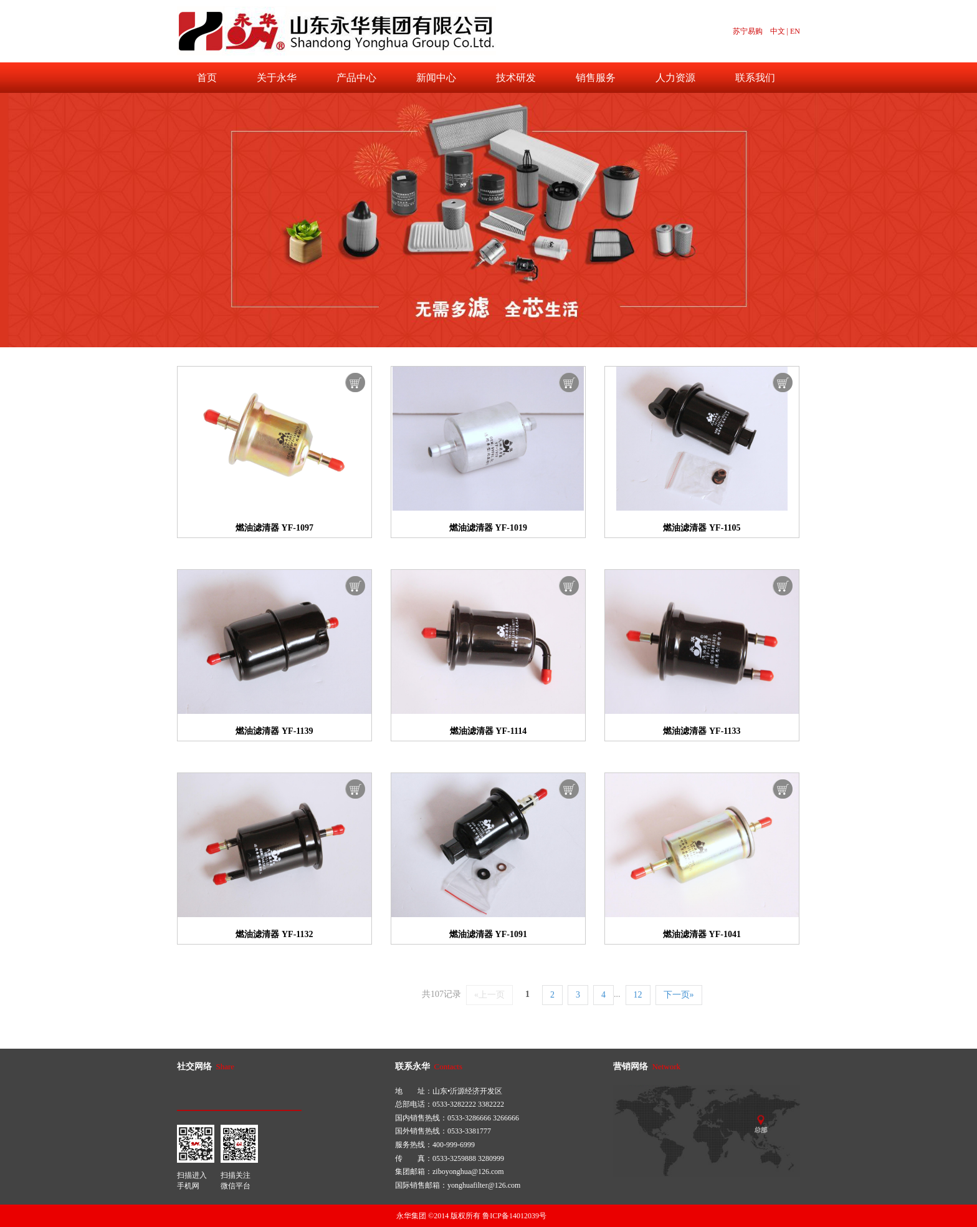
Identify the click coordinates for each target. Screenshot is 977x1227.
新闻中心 (436, 77)
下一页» (679, 994)
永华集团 (411, 1215)
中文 (777, 31)
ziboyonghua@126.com (468, 1171)
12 (638, 994)
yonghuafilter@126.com (483, 1185)
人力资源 (675, 77)
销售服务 (596, 77)
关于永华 (277, 77)
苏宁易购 (748, 31)
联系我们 (755, 77)
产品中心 (356, 77)
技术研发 (516, 77)
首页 (207, 77)
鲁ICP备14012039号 (514, 1215)
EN (795, 31)
